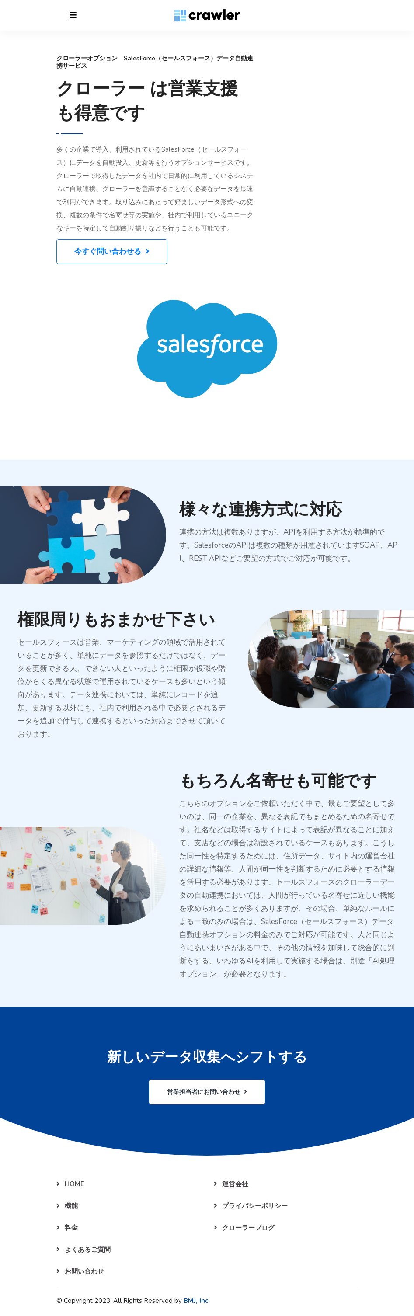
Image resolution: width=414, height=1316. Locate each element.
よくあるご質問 (83, 1249)
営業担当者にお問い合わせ (207, 1092)
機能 (67, 1205)
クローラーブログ (244, 1227)
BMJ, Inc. (197, 1300)
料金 (67, 1227)
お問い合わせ (80, 1271)
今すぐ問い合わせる (112, 252)
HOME (70, 1184)
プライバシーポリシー (251, 1205)
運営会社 (231, 1184)
